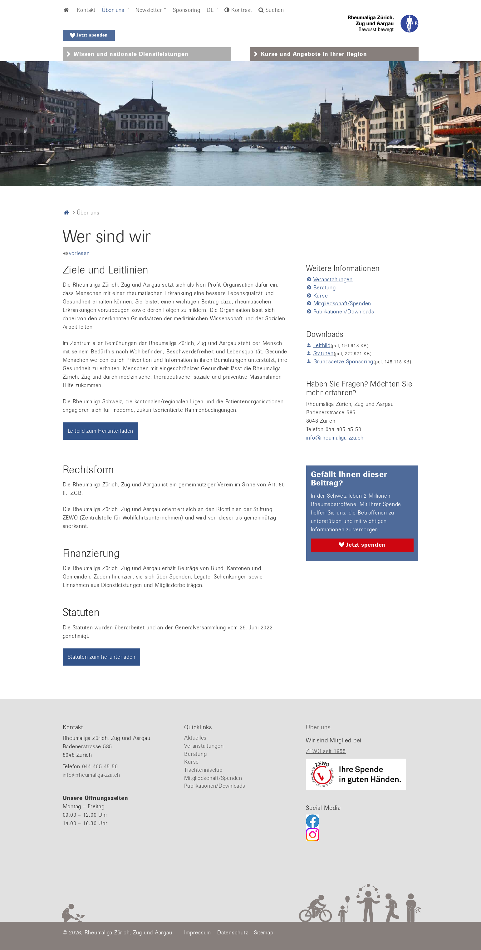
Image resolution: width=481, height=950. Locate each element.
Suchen (271, 10)
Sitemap (263, 932)
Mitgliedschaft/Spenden (342, 303)
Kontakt (86, 10)
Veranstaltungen (333, 279)
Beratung (324, 287)
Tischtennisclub (203, 769)
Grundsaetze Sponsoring (343, 361)
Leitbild (322, 345)
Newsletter (148, 10)
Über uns (113, 10)
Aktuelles (195, 737)
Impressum (197, 932)
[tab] (147, 54)
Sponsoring (186, 10)
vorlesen (79, 253)
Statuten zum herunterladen (102, 656)
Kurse (320, 295)
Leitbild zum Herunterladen (101, 430)
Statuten (323, 353)
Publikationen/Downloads (343, 311)
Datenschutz (232, 932)
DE (210, 10)
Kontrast (240, 10)
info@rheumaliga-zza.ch (335, 437)
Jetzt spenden (89, 35)
